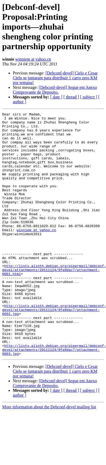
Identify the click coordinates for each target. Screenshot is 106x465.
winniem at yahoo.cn (33, 59)
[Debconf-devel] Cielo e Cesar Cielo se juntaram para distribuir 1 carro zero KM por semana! (55, 78)
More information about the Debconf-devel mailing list (49, 455)
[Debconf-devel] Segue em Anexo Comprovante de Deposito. (55, 89)
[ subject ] (88, 97)
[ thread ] (71, 97)
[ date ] (56, 97)
